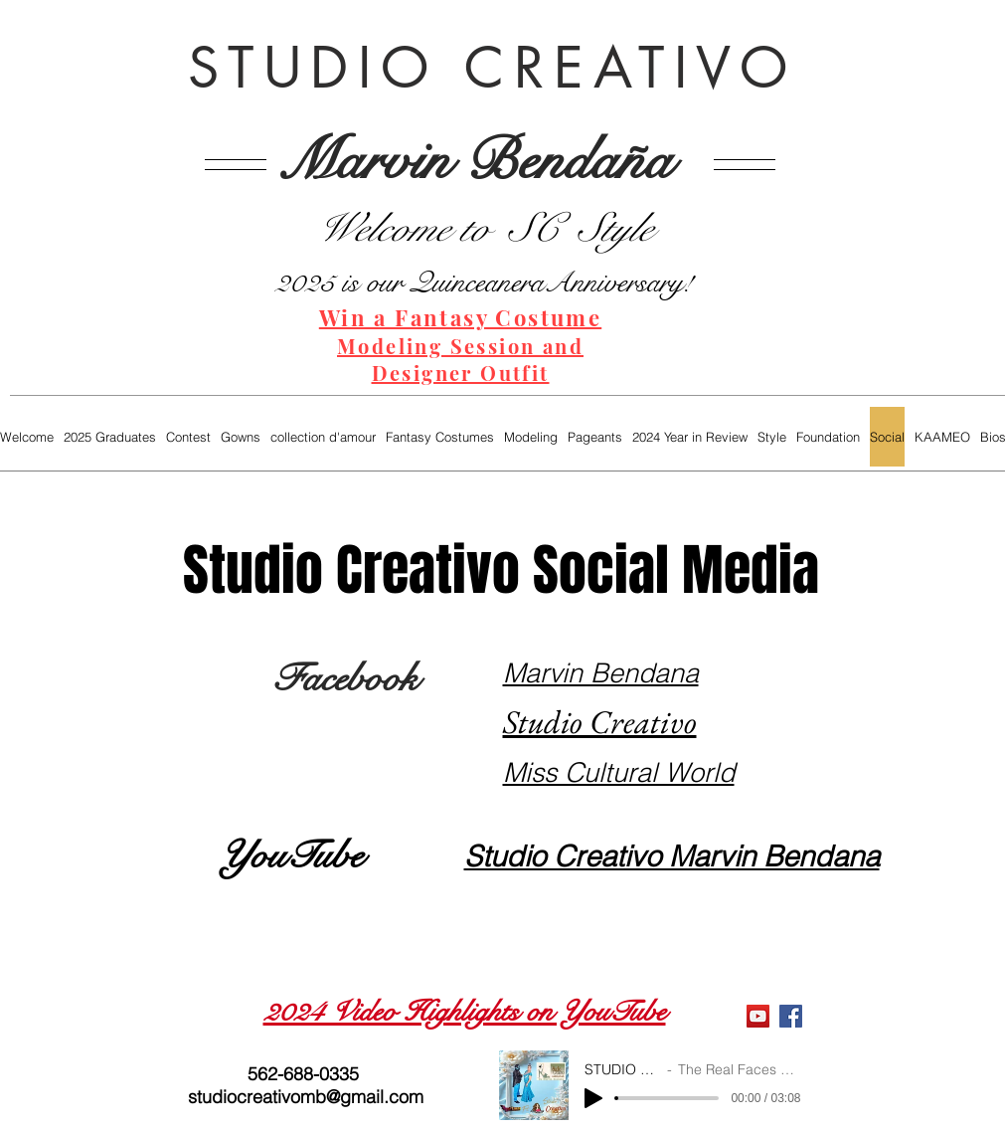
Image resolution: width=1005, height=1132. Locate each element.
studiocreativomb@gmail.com (305, 1096)
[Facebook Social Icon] (790, 1016)
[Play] (593, 1098)
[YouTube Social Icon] (758, 1016)
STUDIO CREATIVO (493, 67)
